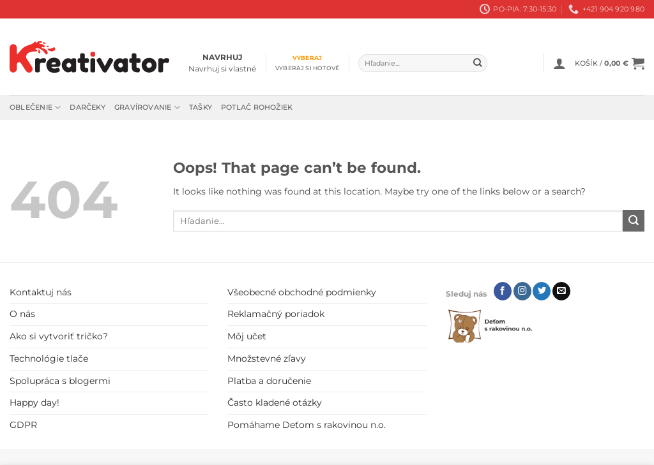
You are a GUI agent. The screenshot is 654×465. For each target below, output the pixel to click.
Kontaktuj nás (41, 292)
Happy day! (34, 402)
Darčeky (87, 107)
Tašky (200, 107)
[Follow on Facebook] (503, 291)
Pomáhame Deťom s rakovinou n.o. (306, 425)
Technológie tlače (49, 358)
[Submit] (478, 63)
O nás (22, 314)
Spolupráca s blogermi (60, 381)
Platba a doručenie (269, 381)
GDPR (23, 425)
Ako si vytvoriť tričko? (59, 336)
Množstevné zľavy (266, 358)
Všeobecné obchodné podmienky (301, 292)
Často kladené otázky (274, 402)
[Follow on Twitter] (542, 291)
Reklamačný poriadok (275, 314)
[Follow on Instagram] (522, 291)
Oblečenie (35, 107)
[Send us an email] (561, 291)
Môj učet (246, 336)
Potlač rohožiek (257, 107)
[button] (559, 63)
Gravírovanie (147, 107)
